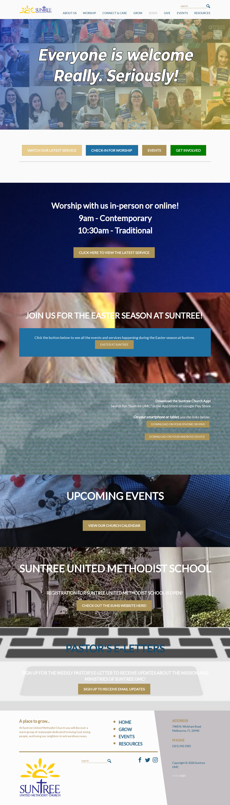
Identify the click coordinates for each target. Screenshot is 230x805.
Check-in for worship (112, 150)
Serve (153, 13)
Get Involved (188, 150)
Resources (202, 13)
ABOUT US (70, 13)
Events (182, 13)
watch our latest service (51, 150)
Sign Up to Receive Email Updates (114, 689)
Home (125, 722)
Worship (89, 13)
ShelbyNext (179, 775)
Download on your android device (177, 436)
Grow (137, 13)
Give (167, 13)
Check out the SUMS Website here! (114, 605)
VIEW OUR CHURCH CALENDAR (114, 525)
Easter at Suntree (114, 344)
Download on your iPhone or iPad (178, 424)
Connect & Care (114, 13)
